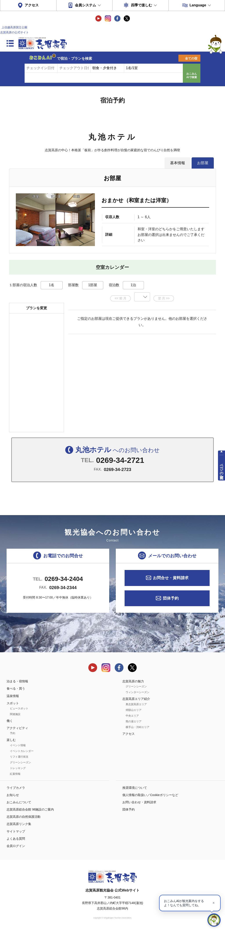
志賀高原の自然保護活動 (23, 816)
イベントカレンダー (22, 751)
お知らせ (13, 795)
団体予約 (171, 598)
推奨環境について (134, 787)
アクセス (32, 5)
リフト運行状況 (19, 756)
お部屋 (202, 163)
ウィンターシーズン (137, 692)
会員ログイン (16, 846)
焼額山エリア (134, 710)
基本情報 (177, 163)
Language (197, 5)
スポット (13, 703)
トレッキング (18, 768)
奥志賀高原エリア (136, 704)
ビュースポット (19, 708)
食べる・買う (16, 688)
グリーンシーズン (20, 762)
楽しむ (11, 740)
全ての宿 (191, 58)
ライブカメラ (16, 787)
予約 (12, 733)
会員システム (85, 5)
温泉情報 (13, 696)
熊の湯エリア (134, 721)
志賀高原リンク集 (19, 824)
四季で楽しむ (141, 5)
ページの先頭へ (221, 469)
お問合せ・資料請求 (171, 578)
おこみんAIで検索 (191, 75)
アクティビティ (17, 728)
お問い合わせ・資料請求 (139, 802)
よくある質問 (16, 838)
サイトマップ (16, 831)
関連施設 (15, 714)
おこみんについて (19, 802)
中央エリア (132, 715)
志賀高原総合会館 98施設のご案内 (30, 809)
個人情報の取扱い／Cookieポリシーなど (150, 795)
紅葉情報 (15, 773)
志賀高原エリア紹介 (136, 699)
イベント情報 (18, 745)
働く (10, 721)
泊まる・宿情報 (17, 681)
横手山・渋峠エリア (137, 727)
